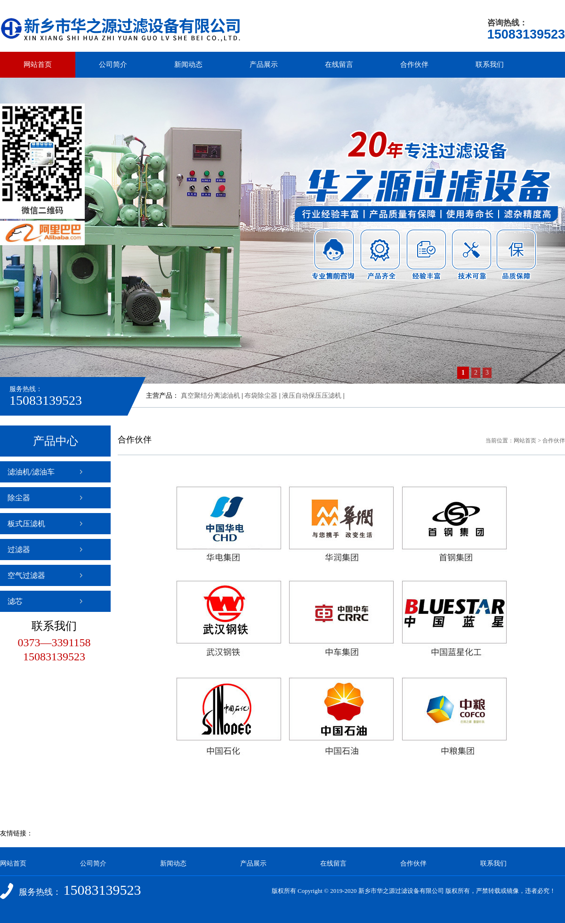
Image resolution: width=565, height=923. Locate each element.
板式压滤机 (26, 524)
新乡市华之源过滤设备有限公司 (401, 890)
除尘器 (19, 498)
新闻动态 (188, 64)
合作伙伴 (414, 64)
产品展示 (264, 64)
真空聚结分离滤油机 (210, 395)
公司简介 (113, 64)
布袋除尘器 (260, 395)
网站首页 (38, 64)
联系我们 (490, 64)
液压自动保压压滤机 (311, 395)
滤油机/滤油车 (31, 472)
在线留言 (339, 64)
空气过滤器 (26, 575)
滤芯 (15, 601)
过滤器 (19, 550)
